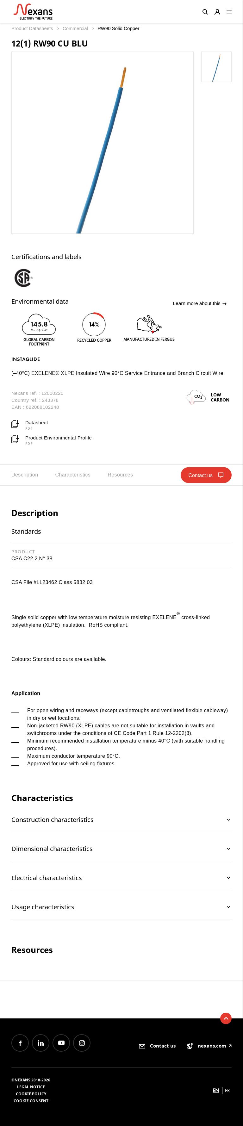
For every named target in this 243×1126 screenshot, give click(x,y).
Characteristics (72, 474)
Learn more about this (199, 304)
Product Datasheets (32, 28)
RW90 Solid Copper (118, 28)
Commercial (76, 28)
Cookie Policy (31, 1094)
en (216, 1090)
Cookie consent (31, 1101)
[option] (29, 277)
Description (24, 474)
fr (227, 1090)
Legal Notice (31, 1087)
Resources (120, 474)
